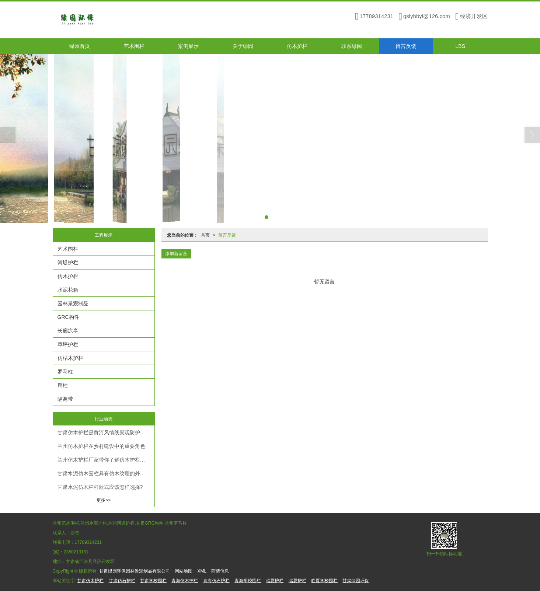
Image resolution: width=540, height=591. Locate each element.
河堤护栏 (68, 262)
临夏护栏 (274, 580)
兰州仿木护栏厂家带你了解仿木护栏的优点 (106, 460)
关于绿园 (243, 46)
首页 (205, 235)
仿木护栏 (297, 46)
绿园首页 (79, 46)
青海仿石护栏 (216, 580)
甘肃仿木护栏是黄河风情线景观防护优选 (104, 432)
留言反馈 (406, 46)
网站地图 (183, 571)
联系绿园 (351, 46)
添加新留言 (176, 253)
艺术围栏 (134, 46)
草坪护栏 (68, 344)
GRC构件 (68, 317)
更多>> (104, 500)
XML (201, 571)
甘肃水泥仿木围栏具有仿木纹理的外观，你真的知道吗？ (106, 473)
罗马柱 (65, 372)
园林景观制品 (73, 303)
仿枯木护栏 (70, 358)
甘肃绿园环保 (355, 580)
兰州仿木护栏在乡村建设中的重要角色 (101, 446)
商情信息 (220, 571)
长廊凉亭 (68, 331)
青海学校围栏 (247, 580)
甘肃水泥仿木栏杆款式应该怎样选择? (100, 487)
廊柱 (63, 385)
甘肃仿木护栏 (90, 580)
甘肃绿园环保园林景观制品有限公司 (134, 571)
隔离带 (65, 399)
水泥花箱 (68, 290)
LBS (460, 46)
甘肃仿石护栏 (122, 580)
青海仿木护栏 (184, 580)
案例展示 (188, 46)
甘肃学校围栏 (153, 580)
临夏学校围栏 (324, 580)
